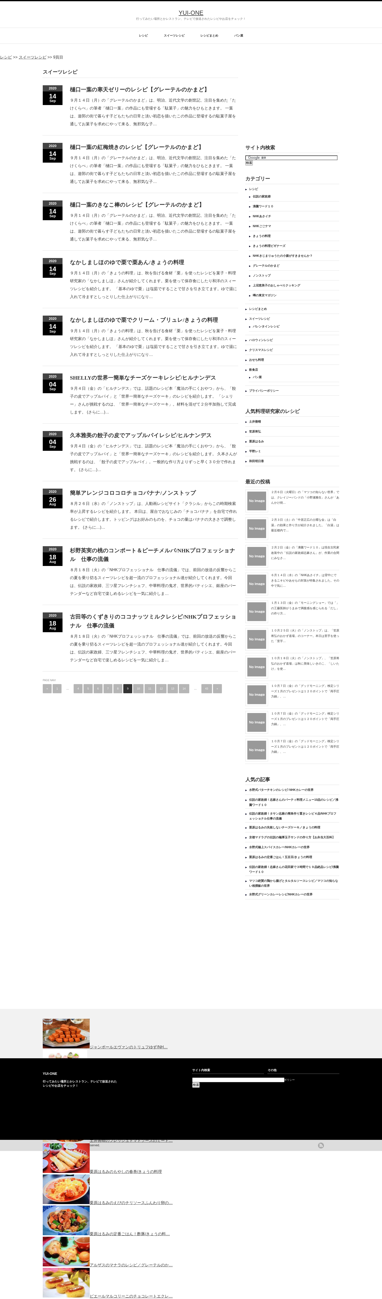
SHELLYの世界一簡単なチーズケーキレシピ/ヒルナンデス (143, 378)
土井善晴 (255, 421)
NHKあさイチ (262, 216)
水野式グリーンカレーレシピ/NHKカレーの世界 (281, 894)
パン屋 (238, 35)
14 (184, 688)
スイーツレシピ (174, 35)
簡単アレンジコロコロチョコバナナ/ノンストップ (133, 493)
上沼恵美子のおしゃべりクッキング (276, 285)
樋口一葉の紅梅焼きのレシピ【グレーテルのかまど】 (137, 147)
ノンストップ (262, 275)
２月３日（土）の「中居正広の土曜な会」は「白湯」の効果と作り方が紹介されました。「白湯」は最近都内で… (305, 525)
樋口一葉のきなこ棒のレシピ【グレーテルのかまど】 (137, 205)
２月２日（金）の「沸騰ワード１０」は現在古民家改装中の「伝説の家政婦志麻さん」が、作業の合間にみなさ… (305, 553)
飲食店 (253, 369)
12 (161, 688)
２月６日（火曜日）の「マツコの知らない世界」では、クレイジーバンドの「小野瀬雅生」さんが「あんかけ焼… (305, 497)
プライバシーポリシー (264, 390)
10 (138, 688)
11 (149, 688)
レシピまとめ (209, 35)
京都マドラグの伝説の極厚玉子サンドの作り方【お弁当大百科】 (292, 837)
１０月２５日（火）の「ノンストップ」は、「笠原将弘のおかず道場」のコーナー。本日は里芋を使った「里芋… (305, 636)
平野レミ (255, 451)
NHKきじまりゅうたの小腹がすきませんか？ (283, 256)
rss (321, 1145)
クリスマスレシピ (261, 350)
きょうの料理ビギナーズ (269, 246)
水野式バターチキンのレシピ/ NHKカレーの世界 (281, 790)
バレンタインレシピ (266, 326)
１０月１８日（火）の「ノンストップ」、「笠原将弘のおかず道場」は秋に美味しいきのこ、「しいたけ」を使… (305, 663)
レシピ (143, 35)
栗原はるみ (256, 441)
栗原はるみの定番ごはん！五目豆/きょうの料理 (280, 857)
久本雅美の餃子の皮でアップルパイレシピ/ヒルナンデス (141, 435)
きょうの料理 (262, 236)
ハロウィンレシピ (261, 340)
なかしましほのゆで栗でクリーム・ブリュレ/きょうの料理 (144, 320)
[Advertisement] (286, 99)
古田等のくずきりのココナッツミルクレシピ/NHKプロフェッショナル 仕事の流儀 (153, 621)
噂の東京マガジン (264, 295)
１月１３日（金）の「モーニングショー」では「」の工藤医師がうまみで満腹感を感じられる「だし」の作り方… (305, 608)
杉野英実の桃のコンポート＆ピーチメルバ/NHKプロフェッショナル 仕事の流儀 (152, 554)
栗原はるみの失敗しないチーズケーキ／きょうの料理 (284, 827)
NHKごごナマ (262, 226)
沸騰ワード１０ (263, 206)
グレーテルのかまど (266, 265)
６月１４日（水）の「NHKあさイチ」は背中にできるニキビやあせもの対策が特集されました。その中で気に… (305, 580)
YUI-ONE (191, 12)
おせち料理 (256, 360)
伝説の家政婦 (262, 196)
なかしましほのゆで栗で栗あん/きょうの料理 (127, 262)
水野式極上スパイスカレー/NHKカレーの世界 (279, 847)
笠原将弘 (255, 431)
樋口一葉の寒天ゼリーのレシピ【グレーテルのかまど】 (140, 90)
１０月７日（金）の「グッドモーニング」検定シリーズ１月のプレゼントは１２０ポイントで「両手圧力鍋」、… (305, 691)
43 (206, 688)
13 (172, 688)
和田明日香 (256, 461)
